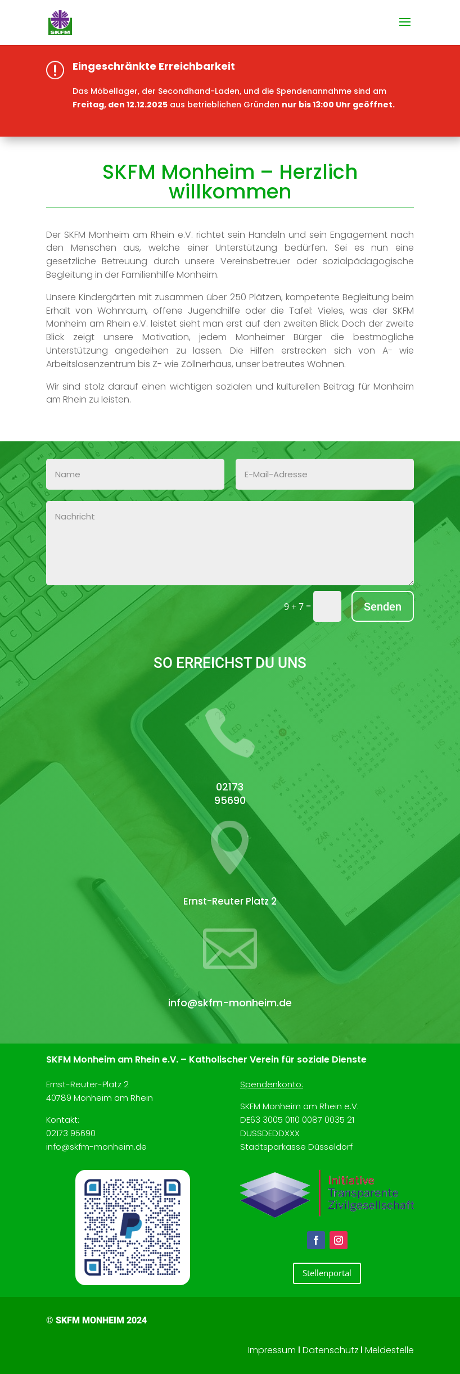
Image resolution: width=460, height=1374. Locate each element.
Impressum (272, 1350)
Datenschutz (331, 1350)
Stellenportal (327, 1272)
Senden (383, 606)
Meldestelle (389, 1350)
